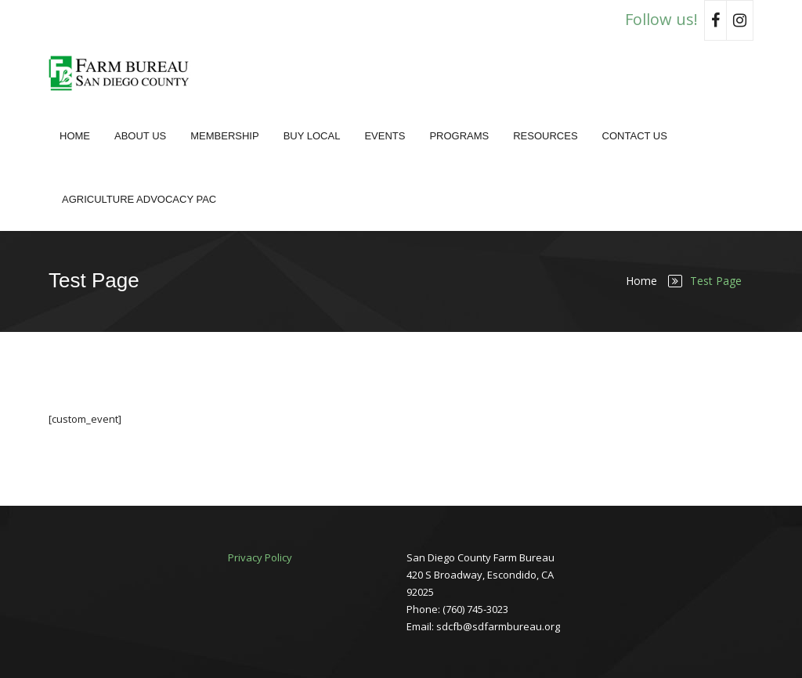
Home (75, 136)
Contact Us (634, 136)
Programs (459, 136)
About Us (140, 136)
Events (384, 136)
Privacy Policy (260, 557)
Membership (224, 136)
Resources (545, 136)
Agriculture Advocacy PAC (139, 199)
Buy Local (312, 136)
